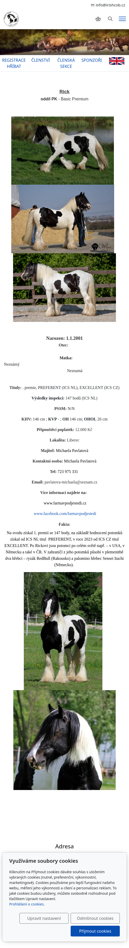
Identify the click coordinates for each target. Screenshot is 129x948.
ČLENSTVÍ (40, 60)
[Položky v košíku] (98, 19)
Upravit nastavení (44, 918)
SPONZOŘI (91, 60)
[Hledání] (110, 19)
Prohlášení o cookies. (27, 904)
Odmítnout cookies (95, 918)
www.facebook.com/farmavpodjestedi (65, 513)
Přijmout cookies (95, 931)
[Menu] (122, 19)
